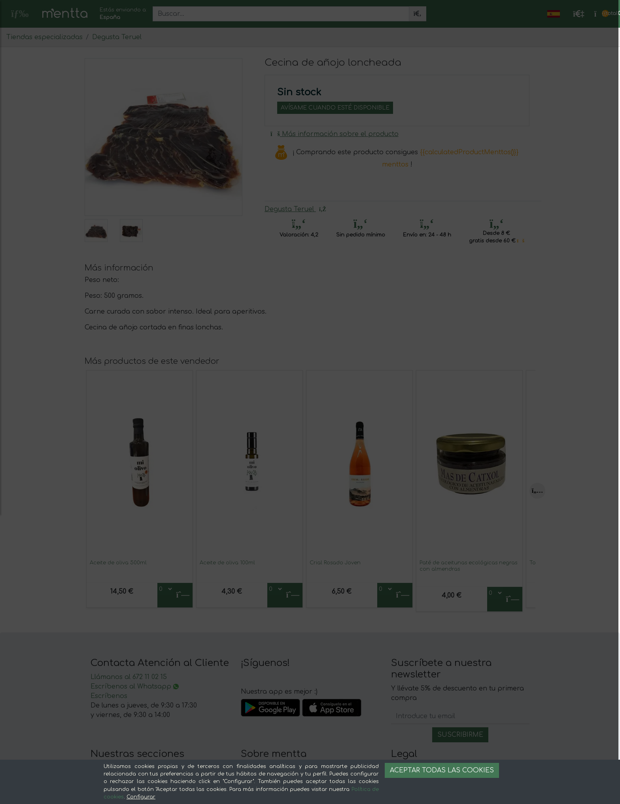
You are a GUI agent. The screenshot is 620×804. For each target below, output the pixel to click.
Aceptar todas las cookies (442, 770)
